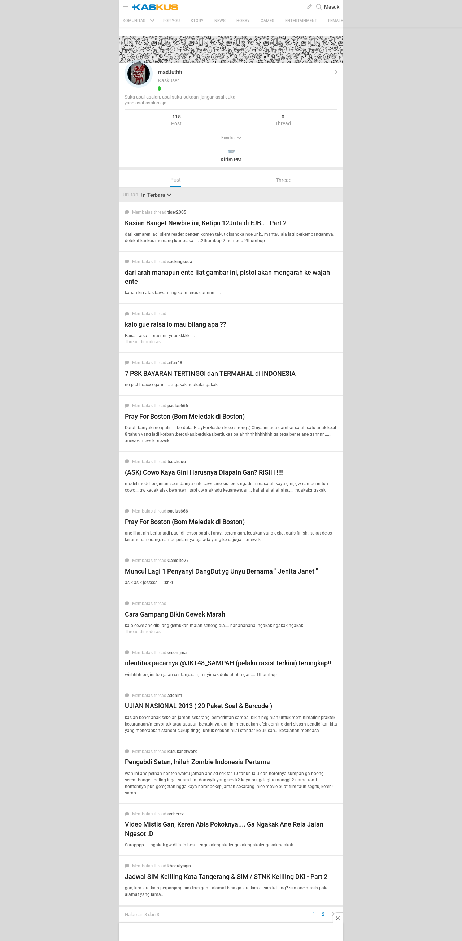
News (220, 20)
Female (335, 20)
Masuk (331, 7)
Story (197, 20)
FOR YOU (171, 20)
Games (267, 20)
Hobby (243, 20)
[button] (139, 74)
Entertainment (301, 20)
